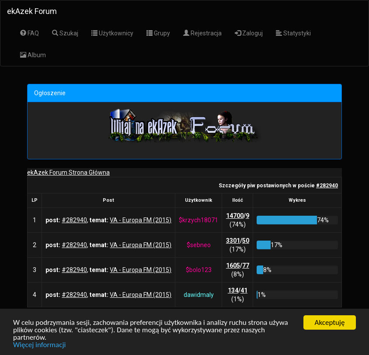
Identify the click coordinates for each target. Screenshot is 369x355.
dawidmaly (199, 294)
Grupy (158, 33)
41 (243, 290)
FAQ (29, 33)
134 (233, 290)
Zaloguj (249, 33)
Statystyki (293, 33)
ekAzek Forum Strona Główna (68, 172)
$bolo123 (199, 269)
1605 (233, 265)
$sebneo (199, 244)
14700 (235, 215)
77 (245, 265)
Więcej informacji (39, 344)
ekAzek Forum (32, 11)
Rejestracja (202, 33)
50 (245, 240)
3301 (233, 240)
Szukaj (65, 33)
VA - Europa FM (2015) (140, 220)
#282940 (327, 186)
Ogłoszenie (50, 93)
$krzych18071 (198, 220)
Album (33, 55)
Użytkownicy (112, 33)
